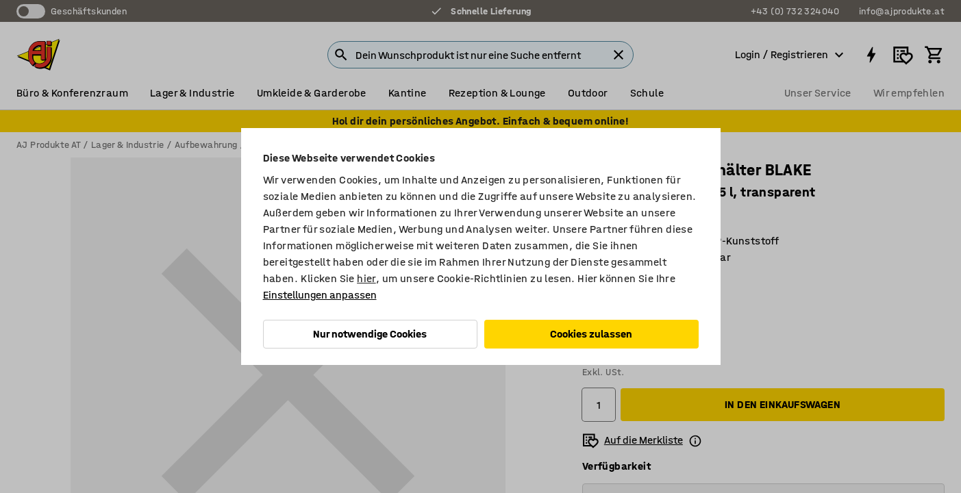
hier (366, 278)
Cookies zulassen (591, 333)
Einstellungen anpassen (320, 294)
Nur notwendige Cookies (370, 333)
